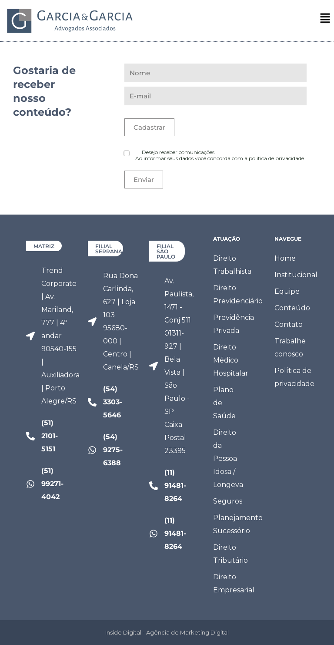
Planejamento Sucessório (232, 524)
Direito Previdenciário (232, 294)
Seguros (227, 501)
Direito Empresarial (232, 583)
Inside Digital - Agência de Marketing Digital (167, 632)
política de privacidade (276, 158)
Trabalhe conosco (290, 347)
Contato (288, 324)
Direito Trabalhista (232, 264)
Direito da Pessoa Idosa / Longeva (228, 458)
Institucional (293, 275)
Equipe (287, 291)
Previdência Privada (232, 324)
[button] (325, 20)
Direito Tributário (230, 553)
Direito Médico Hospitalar (230, 360)
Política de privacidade (293, 377)
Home (285, 258)
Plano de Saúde (224, 403)
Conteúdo (292, 308)
